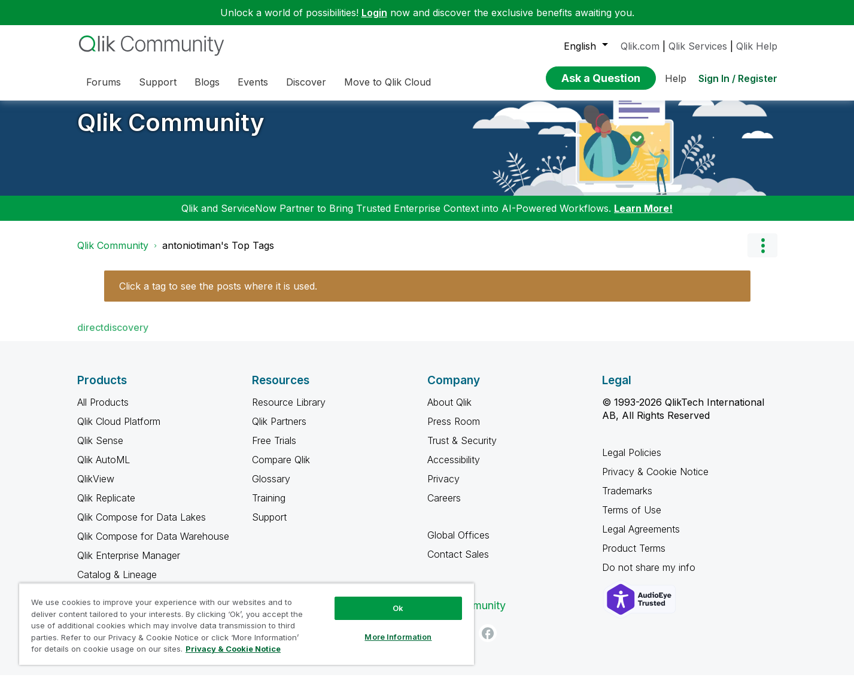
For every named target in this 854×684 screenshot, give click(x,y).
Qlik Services (697, 46)
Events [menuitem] (253, 82)
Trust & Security (462, 449)
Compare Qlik (281, 469)
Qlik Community (171, 131)
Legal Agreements (641, 538)
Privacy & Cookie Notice (655, 481)
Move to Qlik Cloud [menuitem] (387, 82)
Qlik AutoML (103, 469)
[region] (246, 624)
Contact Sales (458, 563)
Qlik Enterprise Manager (128, 564)
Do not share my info (650, 576)
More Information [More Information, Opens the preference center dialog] (397, 637)
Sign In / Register (737, 78)
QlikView (95, 488)
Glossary (271, 488)
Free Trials (274, 449)
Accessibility (453, 469)
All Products (103, 411)
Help (675, 78)
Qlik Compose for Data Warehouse (153, 545)
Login (374, 13)
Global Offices (458, 544)
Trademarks (627, 500)
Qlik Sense (100, 449)
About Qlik (449, 411)
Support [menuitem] (158, 82)
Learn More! (643, 217)
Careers (444, 507)
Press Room (453, 430)
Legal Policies (631, 461)
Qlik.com (640, 46)
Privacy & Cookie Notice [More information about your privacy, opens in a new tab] (233, 648)
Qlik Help (756, 46)
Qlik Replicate (106, 507)
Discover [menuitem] (306, 82)
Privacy (443, 488)
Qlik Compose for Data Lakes (141, 526)
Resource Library (289, 411)
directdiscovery (112, 336)
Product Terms (633, 557)
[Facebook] (488, 642)
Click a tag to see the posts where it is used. (218, 295)
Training (268, 507)
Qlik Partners (279, 430)
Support (269, 526)
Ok (398, 608)
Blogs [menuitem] (207, 82)
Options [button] (762, 254)
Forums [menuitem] (103, 82)
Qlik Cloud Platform (118, 430)
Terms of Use (631, 519)
